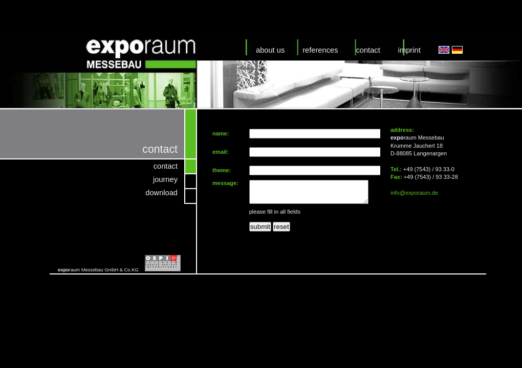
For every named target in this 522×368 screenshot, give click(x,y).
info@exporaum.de (414, 193)
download (161, 193)
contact (368, 50)
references (320, 50)
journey (165, 179)
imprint (409, 50)
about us (270, 50)
